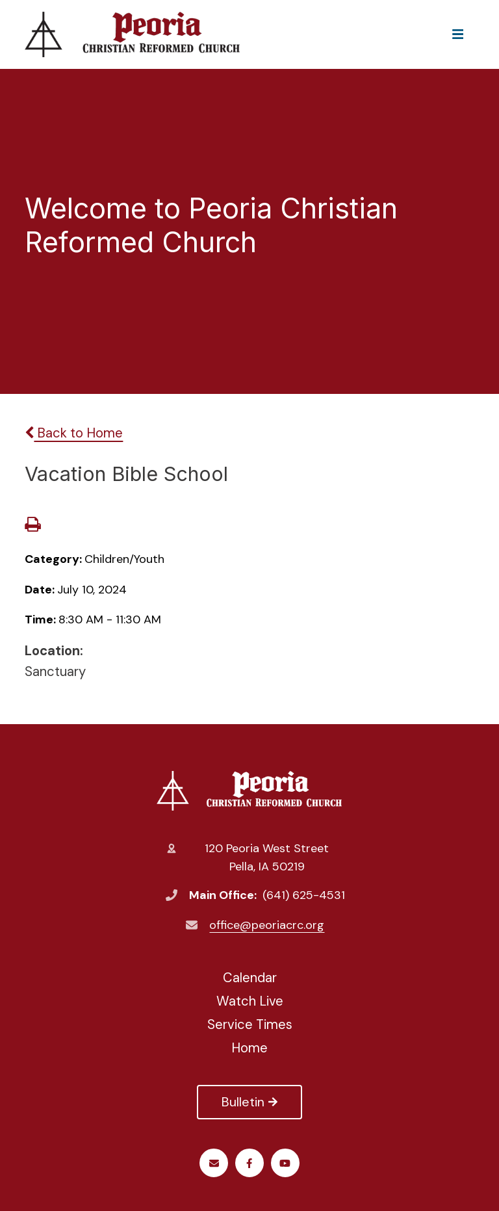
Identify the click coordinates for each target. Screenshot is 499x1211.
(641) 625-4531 (303, 895)
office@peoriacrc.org (266, 925)
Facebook (249, 1163)
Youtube (284, 1163)
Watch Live (249, 1001)
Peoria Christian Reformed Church (249, 790)
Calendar (250, 977)
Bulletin (249, 1101)
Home (249, 1047)
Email (214, 1163)
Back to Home (74, 432)
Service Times (249, 1024)
